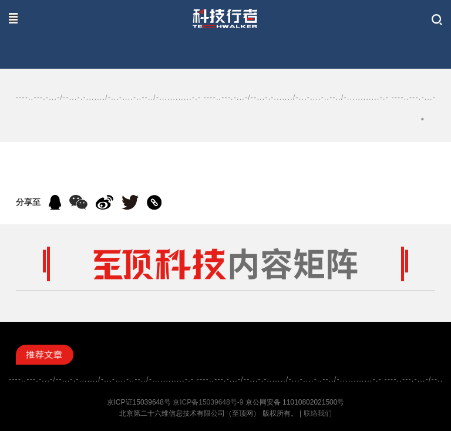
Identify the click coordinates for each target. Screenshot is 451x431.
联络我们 (318, 413)
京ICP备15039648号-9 (208, 402)
